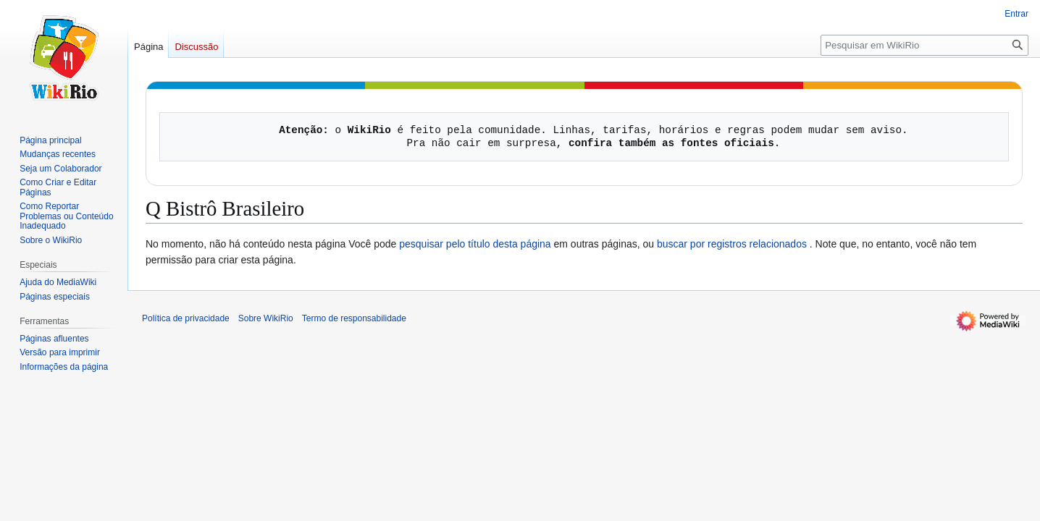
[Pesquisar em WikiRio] (924, 45)
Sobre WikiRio (265, 318)
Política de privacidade (186, 318)
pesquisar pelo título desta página (474, 244)
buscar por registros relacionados (732, 244)
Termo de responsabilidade (354, 318)
